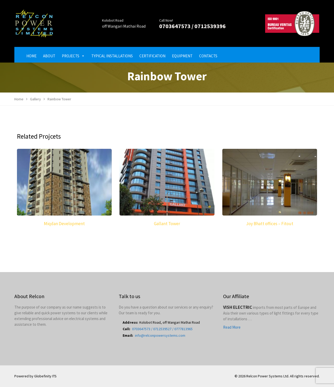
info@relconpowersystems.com (160, 335)
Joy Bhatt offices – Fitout (269, 223)
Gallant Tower (167, 223)
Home (31, 55)
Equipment (182, 55)
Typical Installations (112, 55)
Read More (232, 327)
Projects (73, 55)
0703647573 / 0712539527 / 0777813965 (162, 329)
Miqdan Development (64, 223)
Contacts (208, 55)
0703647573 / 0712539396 (192, 26)
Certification (152, 55)
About (49, 55)
